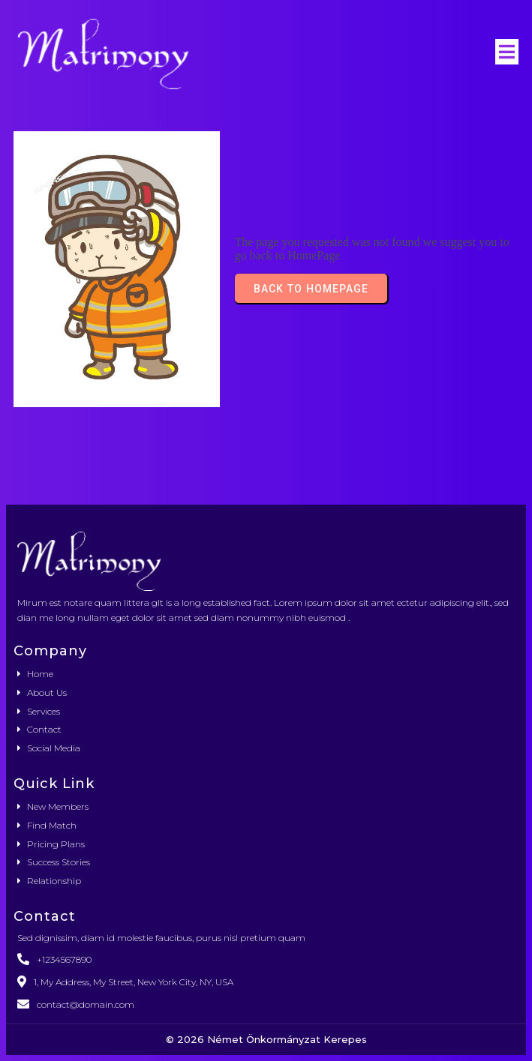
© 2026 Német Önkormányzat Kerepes (266, 1039)
